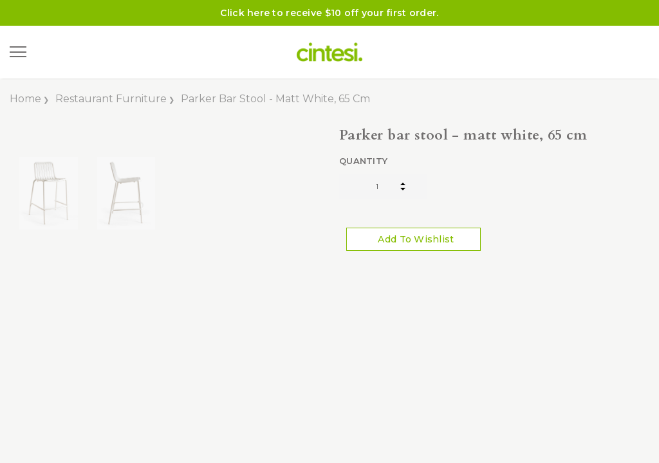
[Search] (50, 52)
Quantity (363, 161)
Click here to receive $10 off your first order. (329, 13)
